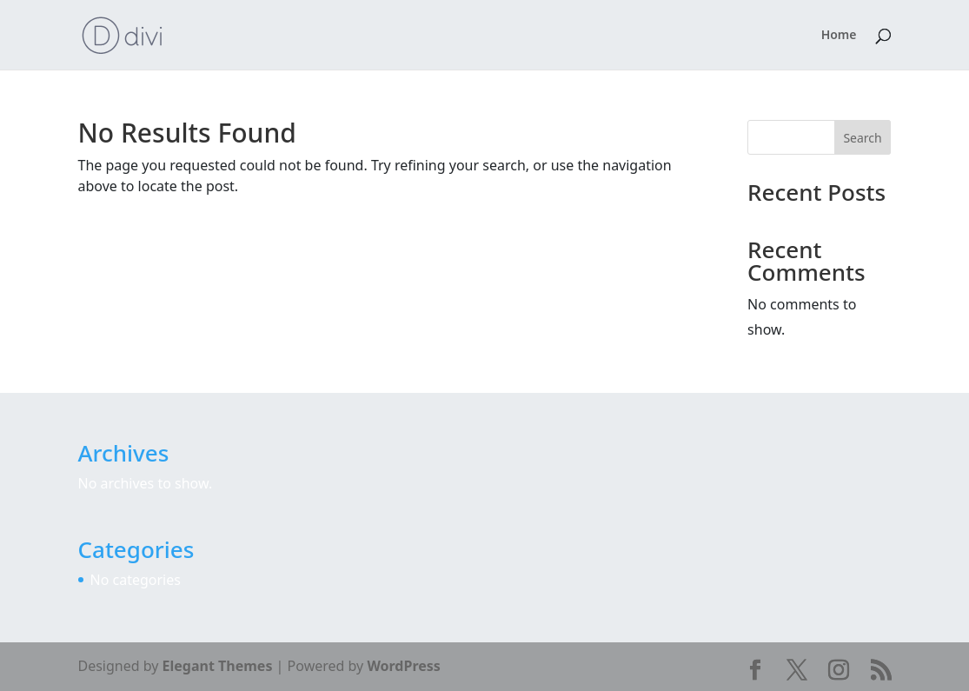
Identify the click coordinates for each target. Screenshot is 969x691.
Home (839, 36)
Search (862, 138)
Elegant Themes (218, 665)
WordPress (403, 665)
